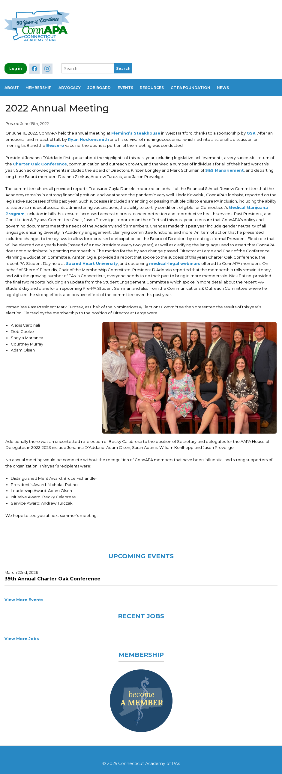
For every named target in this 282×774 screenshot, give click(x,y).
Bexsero (55, 141)
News (239, 86)
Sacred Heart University (92, 259)
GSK (251, 129)
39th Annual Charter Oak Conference (52, 575)
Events (134, 86)
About (11, 86)
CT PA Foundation (204, 86)
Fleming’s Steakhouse (135, 129)
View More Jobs (21, 635)
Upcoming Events (141, 552)
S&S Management (224, 166)
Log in (15, 68)
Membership (41, 86)
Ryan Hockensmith (88, 135)
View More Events (24, 596)
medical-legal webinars (174, 259)
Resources (163, 86)
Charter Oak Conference (40, 160)
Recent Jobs (141, 612)
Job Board (106, 86)
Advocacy (74, 86)
